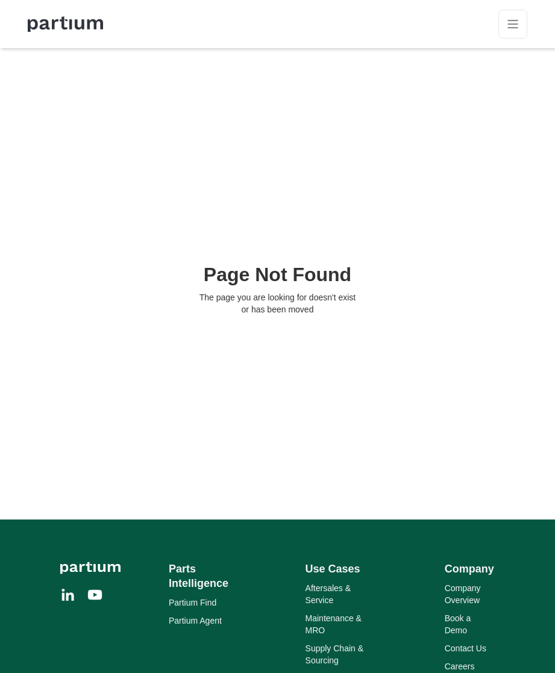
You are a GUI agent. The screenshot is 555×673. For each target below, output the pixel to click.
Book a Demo (458, 624)
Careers (460, 666)
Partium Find (192, 602)
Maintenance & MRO (334, 624)
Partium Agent (195, 620)
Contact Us (465, 648)
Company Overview (463, 594)
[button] (512, 24)
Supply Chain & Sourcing (335, 654)
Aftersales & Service (328, 594)
